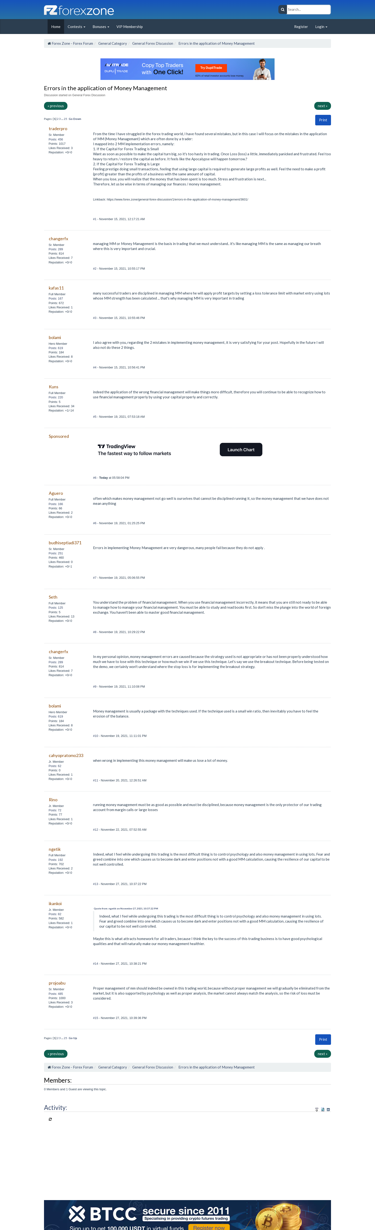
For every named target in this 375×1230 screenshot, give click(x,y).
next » (322, 106)
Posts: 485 (56, 994)
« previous (56, 106)
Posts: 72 (55, 810)
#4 (95, 367)
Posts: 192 (56, 860)
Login (321, 26)
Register (301, 26)
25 (65, 119)
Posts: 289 (56, 249)
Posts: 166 (56, 504)
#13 (96, 884)
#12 (96, 829)
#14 (96, 963)
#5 (95, 416)
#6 (95, 477)
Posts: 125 (56, 607)
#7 (95, 577)
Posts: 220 (56, 397)
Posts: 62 (55, 766)
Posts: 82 (55, 914)
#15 (96, 1018)
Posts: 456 (56, 139)
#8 (95, 632)
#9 (95, 686)
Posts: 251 (56, 553)
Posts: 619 (56, 348)
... (62, 119)
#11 (96, 780)
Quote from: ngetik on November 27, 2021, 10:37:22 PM (126, 908)
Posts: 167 (56, 298)
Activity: (55, 1107)
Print (323, 120)
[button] (323, 120)
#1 (95, 219)
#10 (96, 736)
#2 (95, 268)
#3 (95, 318)
